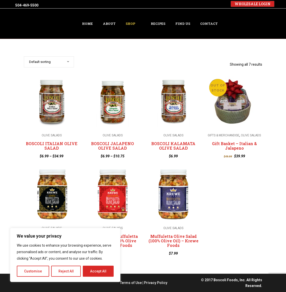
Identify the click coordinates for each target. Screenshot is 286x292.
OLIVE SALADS (52, 135)
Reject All (66, 271)
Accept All (98, 271)
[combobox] (49, 61)
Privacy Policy (155, 283)
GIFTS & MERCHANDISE (223, 135)
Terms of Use (131, 283)
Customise (33, 271)
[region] (65, 255)
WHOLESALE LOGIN (252, 4)
